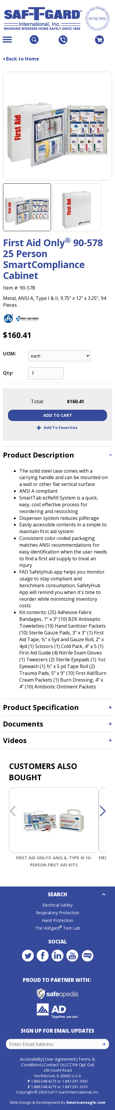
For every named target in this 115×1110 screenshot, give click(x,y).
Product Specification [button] (41, 707)
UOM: (9, 353)
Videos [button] (15, 740)
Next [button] (102, 811)
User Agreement (60, 1059)
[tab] (57, 454)
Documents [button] (23, 724)
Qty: (8, 373)
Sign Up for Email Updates (57, 1030)
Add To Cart (57, 415)
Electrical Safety (57, 905)
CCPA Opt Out (80, 1064)
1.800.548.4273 (43, 1081)
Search (57, 894)
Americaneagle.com (86, 1102)
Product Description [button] (38, 455)
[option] (54, 828)
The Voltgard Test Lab (57, 928)
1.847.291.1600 (74, 1081)
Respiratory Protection (57, 912)
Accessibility (31, 1059)
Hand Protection (57, 920)
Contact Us (54, 1064)
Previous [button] (12, 811)
